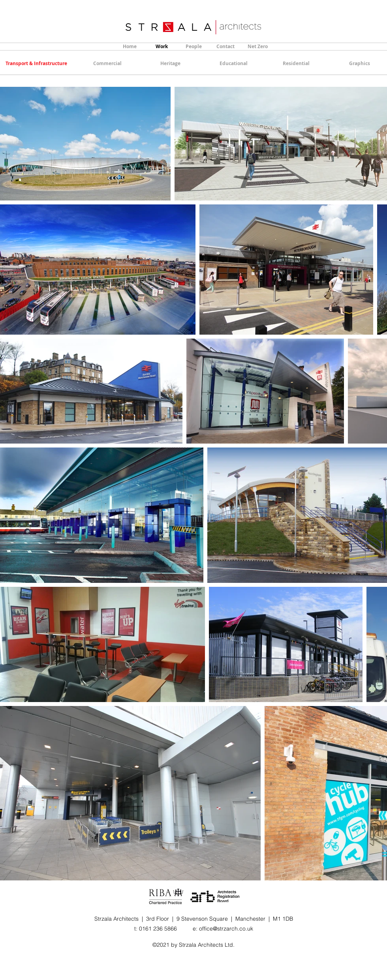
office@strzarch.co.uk (226, 928)
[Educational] (233, 63)
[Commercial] (107, 63)
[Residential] (296, 63)
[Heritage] (170, 63)
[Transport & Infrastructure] (36, 63)
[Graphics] (359, 63)
